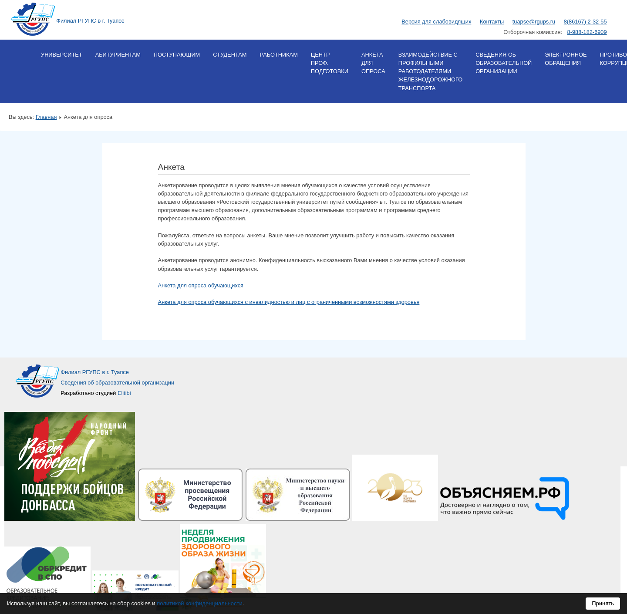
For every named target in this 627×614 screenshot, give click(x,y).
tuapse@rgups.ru (533, 21)
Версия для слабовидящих (436, 21)
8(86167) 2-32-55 (585, 21)
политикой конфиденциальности (200, 603)
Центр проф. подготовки (329, 62)
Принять (603, 603)
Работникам (278, 54)
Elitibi (124, 393)
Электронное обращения (566, 58)
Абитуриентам (118, 54)
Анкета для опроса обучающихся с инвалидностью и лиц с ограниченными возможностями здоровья (289, 302)
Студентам (229, 54)
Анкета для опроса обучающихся (201, 285)
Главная (46, 117)
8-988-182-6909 (587, 32)
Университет (61, 54)
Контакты (492, 21)
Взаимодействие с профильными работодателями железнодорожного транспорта (430, 71)
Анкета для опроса (373, 62)
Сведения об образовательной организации (503, 62)
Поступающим (177, 54)
